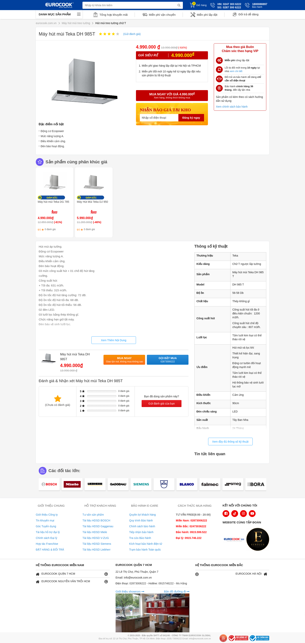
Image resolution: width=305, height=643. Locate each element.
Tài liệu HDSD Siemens (96, 543)
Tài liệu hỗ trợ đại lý (48, 532)
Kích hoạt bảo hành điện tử (145, 543)
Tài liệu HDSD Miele (94, 532)
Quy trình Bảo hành (141, 520)
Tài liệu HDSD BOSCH (96, 520)
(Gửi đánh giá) (132, 34)
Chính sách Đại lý (46, 537)
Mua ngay (124, 360)
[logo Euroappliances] (235, 539)
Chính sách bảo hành (142, 526)
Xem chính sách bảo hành (232, 106)
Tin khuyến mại (45, 520)
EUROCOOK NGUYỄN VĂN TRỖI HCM (72, 581)
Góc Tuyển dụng (46, 526)
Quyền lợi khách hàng (142, 514)
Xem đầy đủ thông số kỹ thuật (230, 441)
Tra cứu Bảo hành (140, 537)
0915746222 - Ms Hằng (173, 583)
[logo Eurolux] (258, 539)
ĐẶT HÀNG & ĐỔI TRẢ (50, 549)
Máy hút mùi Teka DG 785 (53, 201)
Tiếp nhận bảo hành (141, 532)
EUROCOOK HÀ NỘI (231, 574)
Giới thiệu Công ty (47, 514)
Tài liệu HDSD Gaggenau (97, 526)
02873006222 (138, 583)
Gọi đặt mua (167, 360)
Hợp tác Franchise (47, 543)
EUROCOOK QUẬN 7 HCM (72, 574)
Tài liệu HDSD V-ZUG (95, 537)
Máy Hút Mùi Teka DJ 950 (92, 201)
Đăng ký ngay (191, 117)
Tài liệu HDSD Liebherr (96, 549)
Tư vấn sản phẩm (93, 514)
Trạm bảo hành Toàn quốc (145, 549)
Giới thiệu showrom (130, 591)
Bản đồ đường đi (176, 591)
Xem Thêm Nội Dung (113, 340)
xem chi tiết (236, 71)
